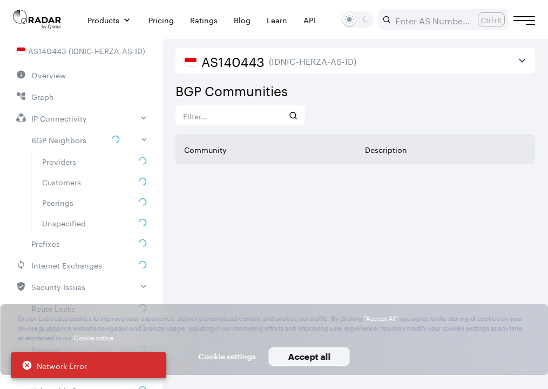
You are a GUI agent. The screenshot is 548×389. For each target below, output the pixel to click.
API (309, 19)
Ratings (204, 19)
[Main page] (37, 19)
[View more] (522, 60)
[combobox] (432, 19)
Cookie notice (93, 337)
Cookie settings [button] (227, 356)
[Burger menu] (524, 20)
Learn (277, 19)
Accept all (309, 356)
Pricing (161, 19)
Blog (242, 19)
